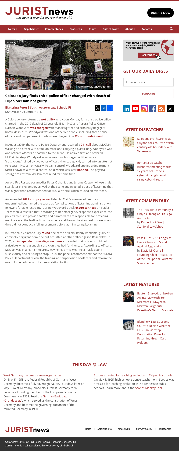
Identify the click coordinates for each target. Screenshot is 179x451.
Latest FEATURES (141, 284)
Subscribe (148, 93)
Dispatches (30, 29)
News (12, 29)
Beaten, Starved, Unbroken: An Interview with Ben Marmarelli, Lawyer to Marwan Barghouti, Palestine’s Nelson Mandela (155, 302)
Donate (146, 29)
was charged (39, 128)
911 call (86, 145)
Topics (92, 29)
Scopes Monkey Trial (148, 388)
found (46, 233)
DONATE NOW (160, 13)
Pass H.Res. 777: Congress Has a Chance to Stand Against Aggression (154, 242)
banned (82, 170)
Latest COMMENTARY (146, 200)
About (130, 29)
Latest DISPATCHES (143, 129)
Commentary (54, 29)
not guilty (48, 119)
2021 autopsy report (37, 199)
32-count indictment (88, 136)
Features (76, 29)
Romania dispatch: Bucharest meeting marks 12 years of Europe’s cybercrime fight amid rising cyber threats (154, 171)
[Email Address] (148, 82)
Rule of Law (111, 29)
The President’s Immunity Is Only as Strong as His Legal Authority (155, 214)
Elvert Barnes (103, 86)
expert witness (85, 208)
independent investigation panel (40, 241)
